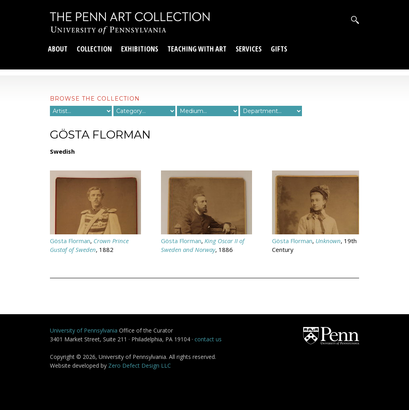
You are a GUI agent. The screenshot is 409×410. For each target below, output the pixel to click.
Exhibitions (139, 48)
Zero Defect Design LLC (139, 365)
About (58, 48)
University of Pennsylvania (83, 330)
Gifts (279, 48)
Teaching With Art (196, 48)
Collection (94, 48)
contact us (208, 339)
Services (249, 48)
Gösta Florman (70, 241)
